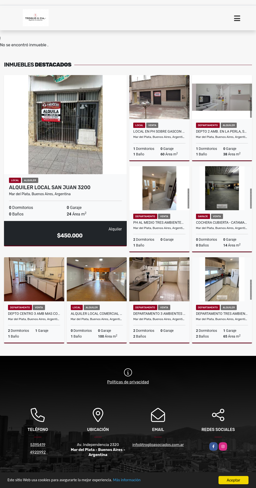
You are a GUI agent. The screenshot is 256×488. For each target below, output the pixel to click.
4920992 (38, 452)
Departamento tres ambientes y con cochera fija (222, 314)
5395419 (37, 444)
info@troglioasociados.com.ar (158, 444)
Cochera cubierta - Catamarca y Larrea (222, 222)
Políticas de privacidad (128, 382)
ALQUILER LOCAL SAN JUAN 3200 (49, 187)
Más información (133, 480)
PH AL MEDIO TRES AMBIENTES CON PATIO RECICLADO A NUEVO (159, 222)
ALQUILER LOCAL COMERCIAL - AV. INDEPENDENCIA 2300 (97, 314)
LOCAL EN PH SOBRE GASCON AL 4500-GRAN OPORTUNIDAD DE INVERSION (159, 131)
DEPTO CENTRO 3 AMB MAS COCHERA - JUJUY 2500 (34, 314)
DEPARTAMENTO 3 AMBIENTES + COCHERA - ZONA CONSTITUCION (159, 314)
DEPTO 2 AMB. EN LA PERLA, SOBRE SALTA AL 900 (222, 131)
